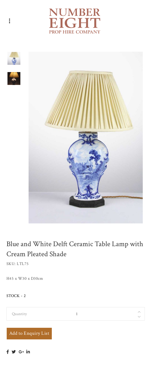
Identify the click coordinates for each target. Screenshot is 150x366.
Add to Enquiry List (29, 333)
